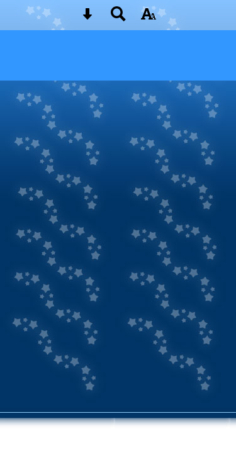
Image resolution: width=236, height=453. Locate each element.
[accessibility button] (148, 18)
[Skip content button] (87, 18)
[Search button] (118, 18)
